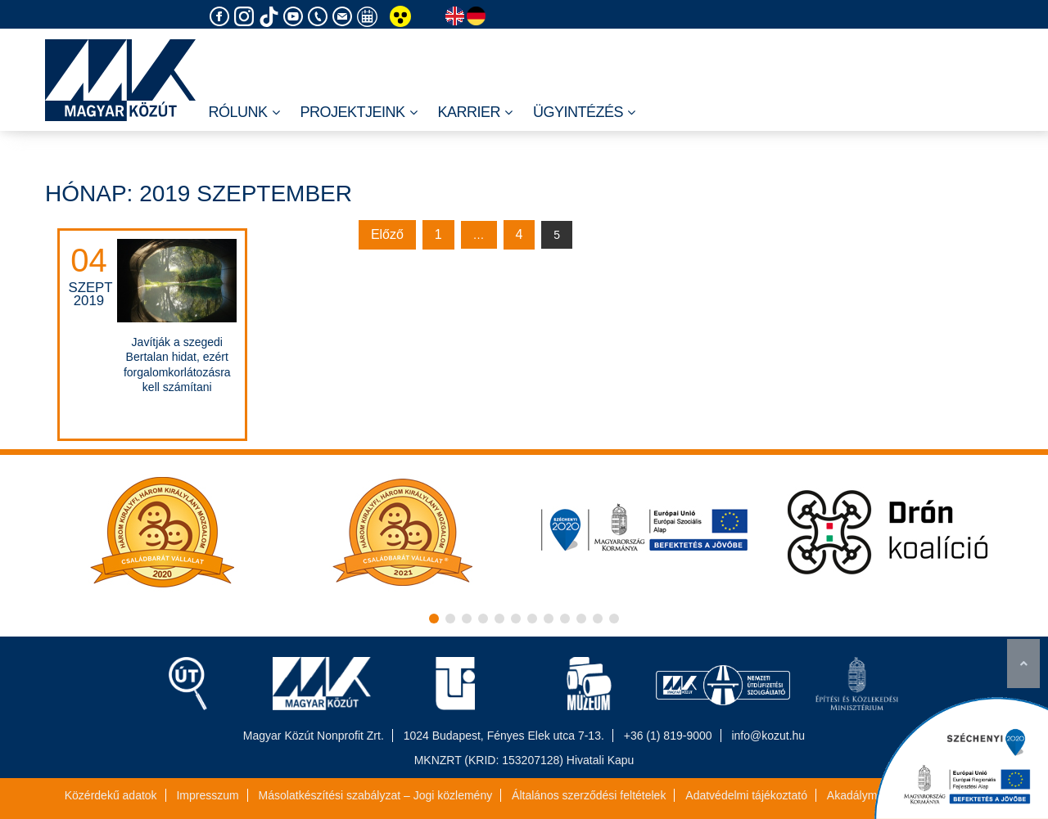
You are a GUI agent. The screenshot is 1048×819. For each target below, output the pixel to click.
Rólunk (243, 113)
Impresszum (207, 795)
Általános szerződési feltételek (589, 795)
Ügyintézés (584, 113)
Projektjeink (359, 113)
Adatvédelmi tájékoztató (746, 795)
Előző (387, 234)
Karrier (475, 113)
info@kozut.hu (768, 735)
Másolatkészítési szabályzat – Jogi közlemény (376, 795)
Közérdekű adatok (111, 795)
